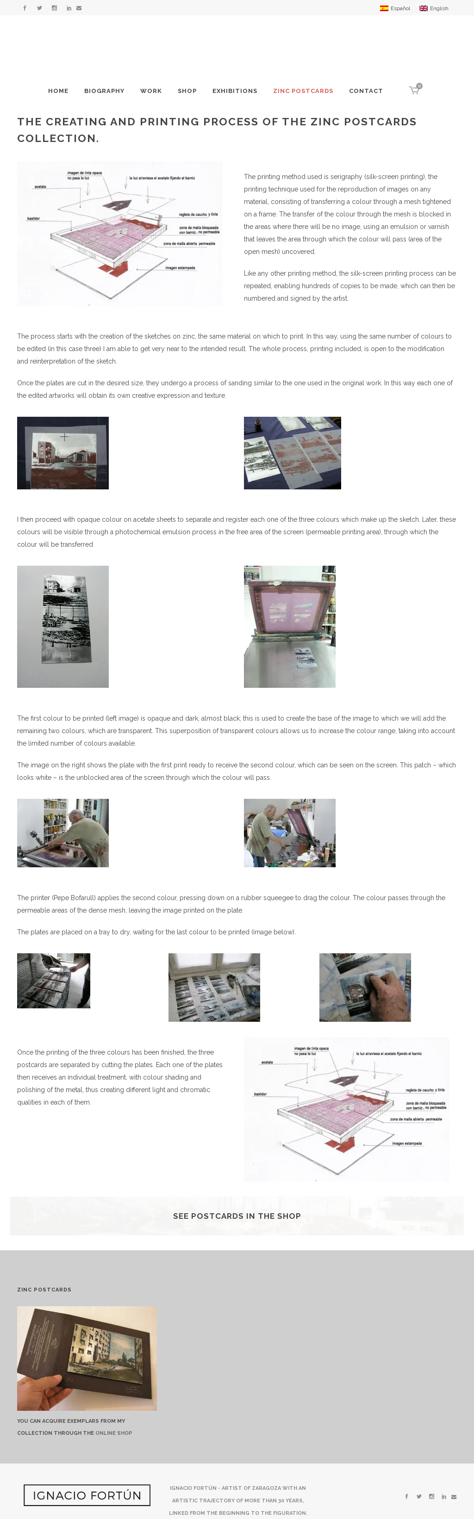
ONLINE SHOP (113, 1433)
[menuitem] (395, 8)
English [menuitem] (439, 8)
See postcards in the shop (237, 1216)
